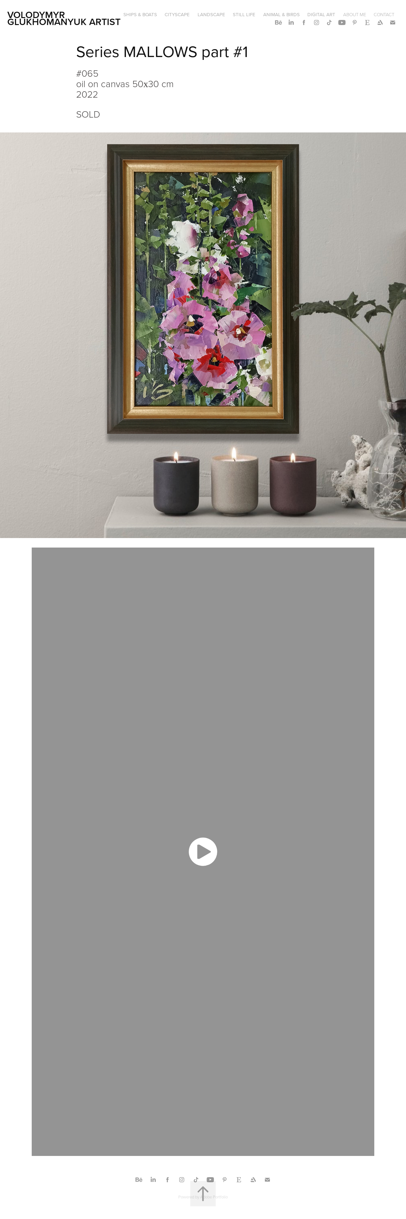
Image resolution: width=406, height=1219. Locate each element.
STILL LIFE (244, 14)
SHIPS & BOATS (140, 14)
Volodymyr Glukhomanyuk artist (64, 18)
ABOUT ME (354, 14)
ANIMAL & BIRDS (281, 14)
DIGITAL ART (321, 14)
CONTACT (384, 14)
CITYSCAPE (177, 14)
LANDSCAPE (211, 14)
